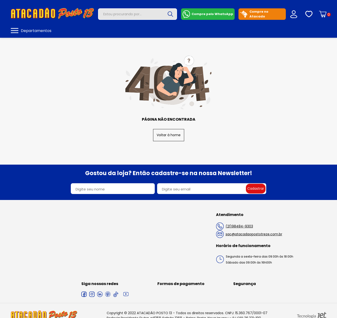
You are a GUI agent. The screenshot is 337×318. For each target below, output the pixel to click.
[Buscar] (170, 14)
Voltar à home (169, 135)
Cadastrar (255, 188)
